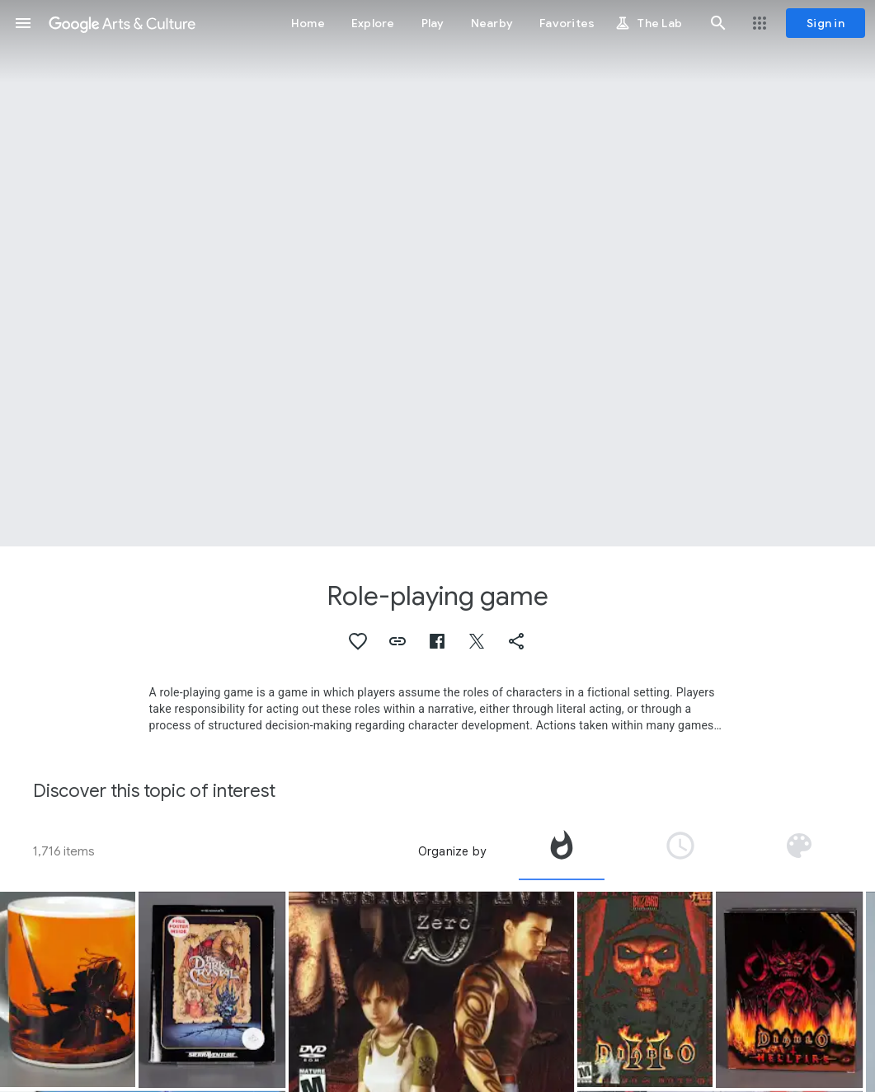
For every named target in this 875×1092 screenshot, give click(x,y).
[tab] (562, 851)
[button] (23, 23)
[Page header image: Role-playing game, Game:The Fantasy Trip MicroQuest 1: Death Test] (437, 273)
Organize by (452, 851)
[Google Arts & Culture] (122, 23)
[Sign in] (825, 23)
